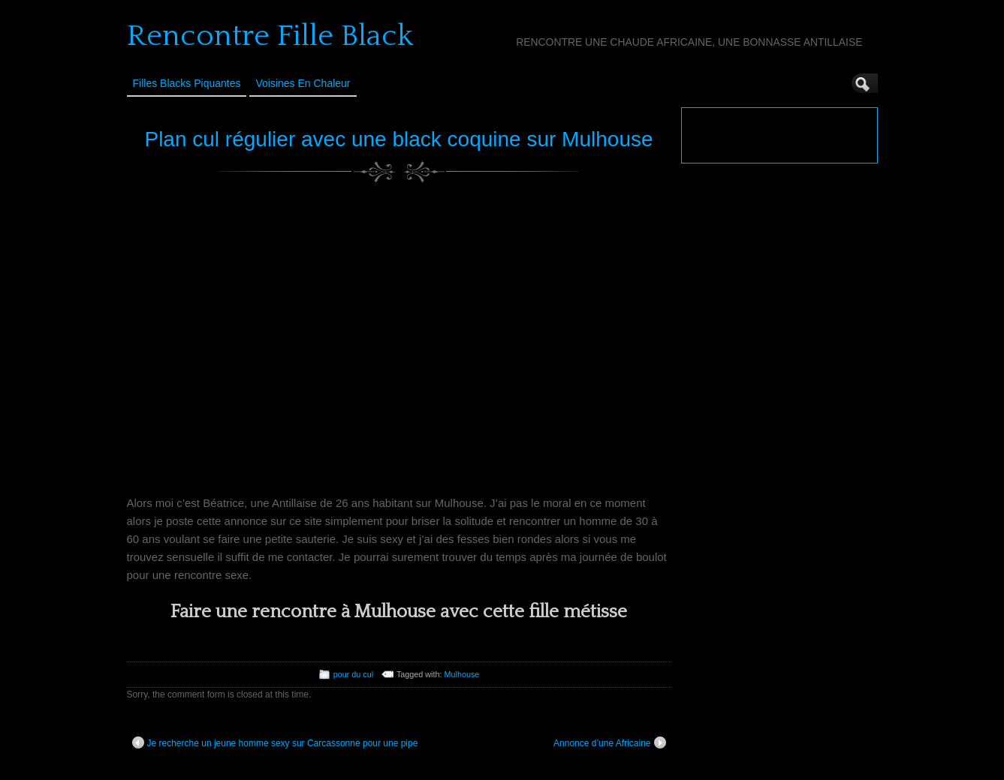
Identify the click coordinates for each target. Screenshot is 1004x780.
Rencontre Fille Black (270, 36)
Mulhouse (462, 674)
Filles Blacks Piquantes (187, 83)
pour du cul (353, 674)
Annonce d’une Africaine (609, 742)
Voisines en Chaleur (302, 83)
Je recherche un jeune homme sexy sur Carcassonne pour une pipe (275, 742)
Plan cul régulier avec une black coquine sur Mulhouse (398, 139)
